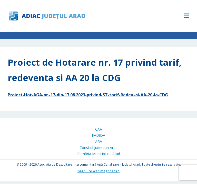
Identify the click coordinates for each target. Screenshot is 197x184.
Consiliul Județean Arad (98, 147)
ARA (98, 141)
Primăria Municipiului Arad (98, 153)
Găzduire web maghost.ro (98, 171)
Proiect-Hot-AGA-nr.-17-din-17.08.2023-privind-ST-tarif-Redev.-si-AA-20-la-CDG (88, 95)
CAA (98, 129)
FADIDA (98, 135)
